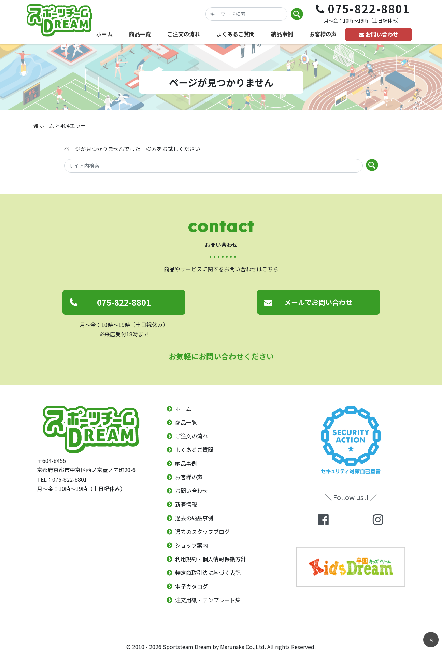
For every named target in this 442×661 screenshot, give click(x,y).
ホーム (104, 34)
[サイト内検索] (213, 166)
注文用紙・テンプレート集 (208, 600)
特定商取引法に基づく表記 (208, 572)
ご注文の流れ (183, 34)
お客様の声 (323, 34)
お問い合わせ (382, 34)
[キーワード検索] (246, 14)
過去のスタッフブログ (202, 531)
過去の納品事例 (194, 518)
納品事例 (282, 34)
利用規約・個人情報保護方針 (210, 559)
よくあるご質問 (235, 34)
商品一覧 (140, 34)
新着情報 (186, 504)
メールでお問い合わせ (318, 302)
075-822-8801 (124, 302)
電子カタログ (191, 586)
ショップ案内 (191, 545)
